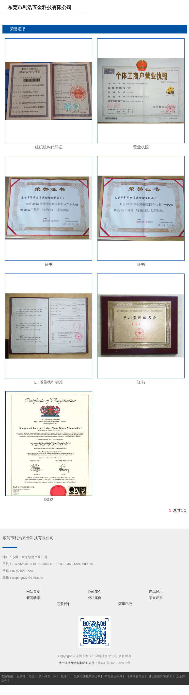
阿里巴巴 (125, 604)
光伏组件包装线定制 (87, 676)
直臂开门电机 (25, 676)
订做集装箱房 (135, 676)
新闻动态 (33, 598)
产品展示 (156, 592)
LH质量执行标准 (48, 382)
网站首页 (33, 592)
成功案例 (94, 598)
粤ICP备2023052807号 (114, 663)
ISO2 (48, 500)
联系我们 (64, 604)
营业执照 (141, 147)
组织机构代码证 (49, 147)
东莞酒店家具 (113, 676)
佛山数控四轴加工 (160, 676)
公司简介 (94, 592)
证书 (49, 264)
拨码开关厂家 (47, 676)
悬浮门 (65, 676)
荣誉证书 (156, 598)
